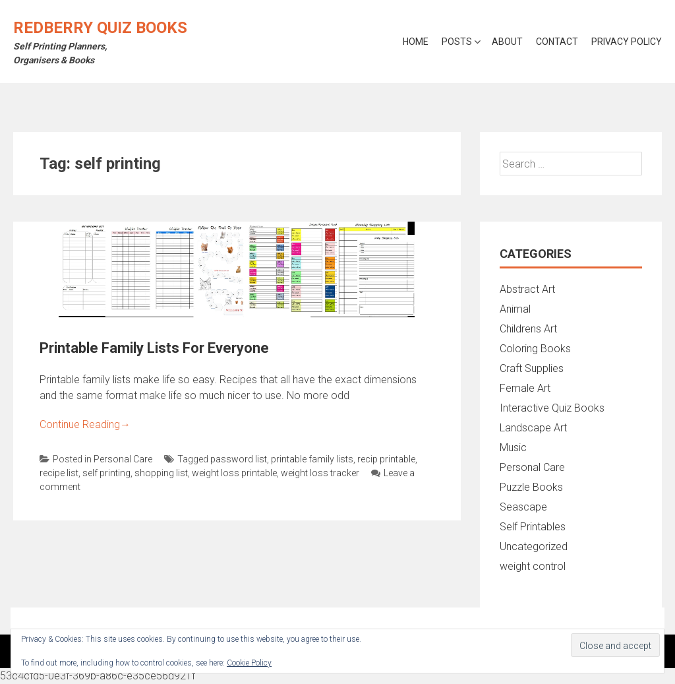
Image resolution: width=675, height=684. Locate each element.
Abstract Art (527, 289)
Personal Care (123, 459)
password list (238, 459)
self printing (106, 473)
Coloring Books (535, 348)
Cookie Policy (249, 663)
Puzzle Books (531, 487)
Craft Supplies (532, 368)
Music (513, 447)
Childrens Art (528, 329)
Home (415, 41)
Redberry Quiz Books (100, 27)
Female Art (525, 388)
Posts (457, 41)
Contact (557, 41)
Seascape (523, 507)
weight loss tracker (320, 473)
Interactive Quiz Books (552, 408)
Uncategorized (534, 546)
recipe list (59, 473)
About (507, 41)
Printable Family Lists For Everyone (154, 348)
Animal (515, 309)
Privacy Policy (626, 41)
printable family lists (312, 459)
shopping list (161, 473)
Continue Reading (85, 424)
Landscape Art (533, 427)
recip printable (386, 459)
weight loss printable (234, 473)
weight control (533, 566)
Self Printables (533, 526)
